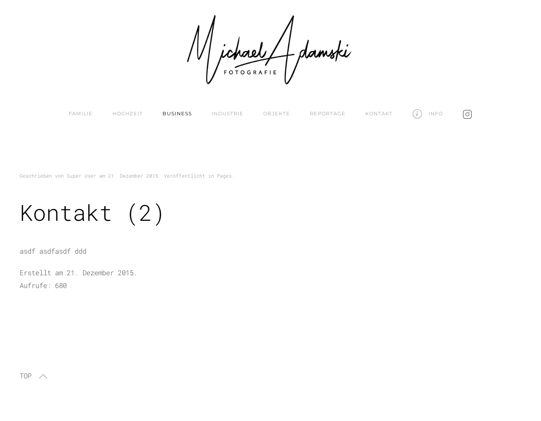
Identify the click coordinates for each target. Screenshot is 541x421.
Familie (81, 113)
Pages (224, 176)
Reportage (328, 113)
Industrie (227, 113)
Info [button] (427, 114)
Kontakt (379, 113)
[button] (43, 376)
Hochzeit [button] (127, 113)
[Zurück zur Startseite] (270, 47)
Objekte (276, 113)
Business (177, 113)
